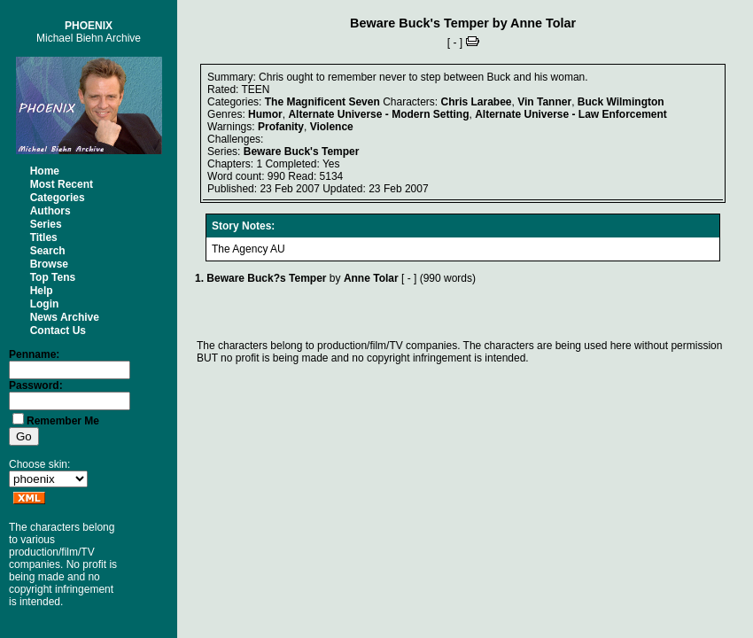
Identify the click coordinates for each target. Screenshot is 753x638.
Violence (331, 127)
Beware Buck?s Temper (266, 278)
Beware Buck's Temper (419, 23)
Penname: (34, 354)
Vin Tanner (544, 102)
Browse (49, 264)
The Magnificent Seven (322, 102)
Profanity (281, 127)
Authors (50, 211)
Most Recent (61, 184)
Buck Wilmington (621, 102)
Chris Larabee (476, 102)
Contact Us (58, 330)
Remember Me (63, 421)
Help (41, 290)
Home (44, 171)
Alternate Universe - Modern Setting (378, 114)
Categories (57, 197)
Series (46, 224)
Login (44, 304)
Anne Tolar (543, 23)
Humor (265, 114)
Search (48, 251)
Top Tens (53, 277)
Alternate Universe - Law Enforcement (571, 114)
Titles (44, 237)
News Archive (64, 317)
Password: (36, 385)
